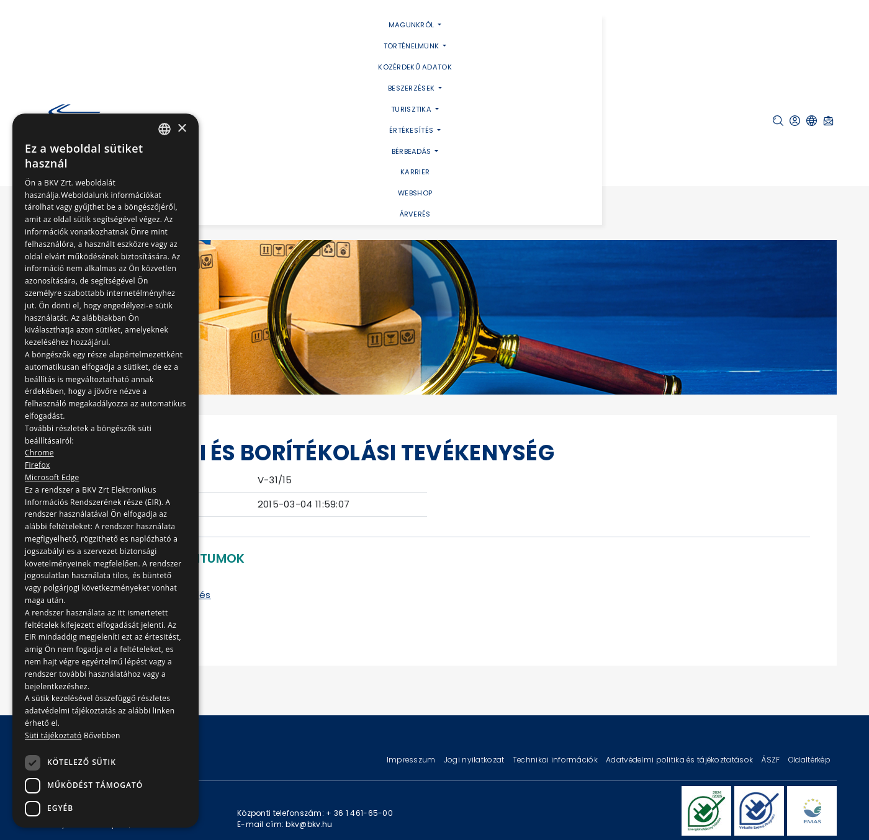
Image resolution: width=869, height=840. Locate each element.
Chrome (39, 452)
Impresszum (412, 759)
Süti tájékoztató (53, 735)
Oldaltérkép (809, 759)
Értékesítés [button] (412, 130)
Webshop (415, 193)
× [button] (181, 128)
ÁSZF (771, 759)
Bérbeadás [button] (412, 151)
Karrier (415, 172)
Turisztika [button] (412, 109)
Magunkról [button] (412, 25)
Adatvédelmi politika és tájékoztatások (680, 759)
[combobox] (164, 129)
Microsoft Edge (52, 477)
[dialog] (105, 471)
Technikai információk (556, 759)
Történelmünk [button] (412, 46)
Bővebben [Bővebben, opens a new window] (102, 735)
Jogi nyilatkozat (475, 759)
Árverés (415, 214)
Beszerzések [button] (412, 88)
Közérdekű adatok (415, 67)
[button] (778, 120)
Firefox (37, 465)
